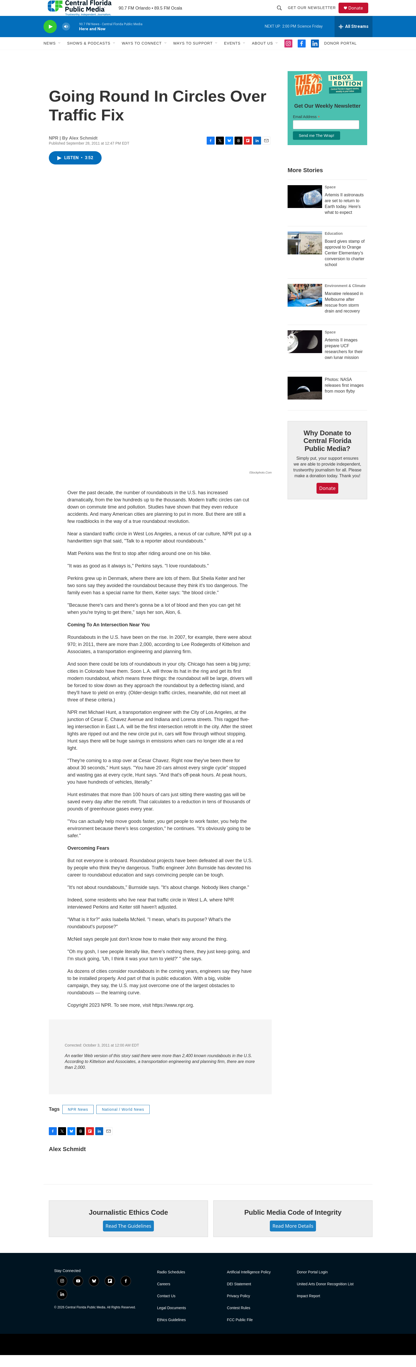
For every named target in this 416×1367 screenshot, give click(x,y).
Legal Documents (171, 1320)
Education (334, 245)
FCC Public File (240, 1332)
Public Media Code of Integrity (293, 1224)
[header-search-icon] (282, 13)
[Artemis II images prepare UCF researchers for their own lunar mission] (305, 353)
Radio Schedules (171, 1284)
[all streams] (353, 38)
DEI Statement (239, 1296)
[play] (50, 39)
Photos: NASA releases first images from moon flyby (344, 397)
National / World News (123, 1121)
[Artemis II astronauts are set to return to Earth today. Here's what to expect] (305, 208)
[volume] (66, 39)
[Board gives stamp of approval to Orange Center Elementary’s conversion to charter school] (305, 255)
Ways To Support (193, 55)
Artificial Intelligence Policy (249, 1284)
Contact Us (166, 1308)
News (50, 55)
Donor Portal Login (312, 1284)
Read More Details (292, 1238)
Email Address (306, 128)
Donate (359, 14)
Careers (163, 1296)
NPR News (78, 1121)
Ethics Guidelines (171, 1332)
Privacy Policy (238, 1308)
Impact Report (308, 1308)
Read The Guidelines (128, 1238)
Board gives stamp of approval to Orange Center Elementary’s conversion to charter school (345, 265)
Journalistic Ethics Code (128, 1224)
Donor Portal (340, 55)
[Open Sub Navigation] (60, 55)
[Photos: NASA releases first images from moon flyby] (305, 400)
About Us (262, 55)
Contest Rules (238, 1320)
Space (330, 199)
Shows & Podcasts (88, 55)
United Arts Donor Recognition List (325, 1296)
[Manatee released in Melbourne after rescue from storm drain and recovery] (305, 307)
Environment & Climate (345, 298)
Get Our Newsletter (314, 14)
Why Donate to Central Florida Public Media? (327, 453)
